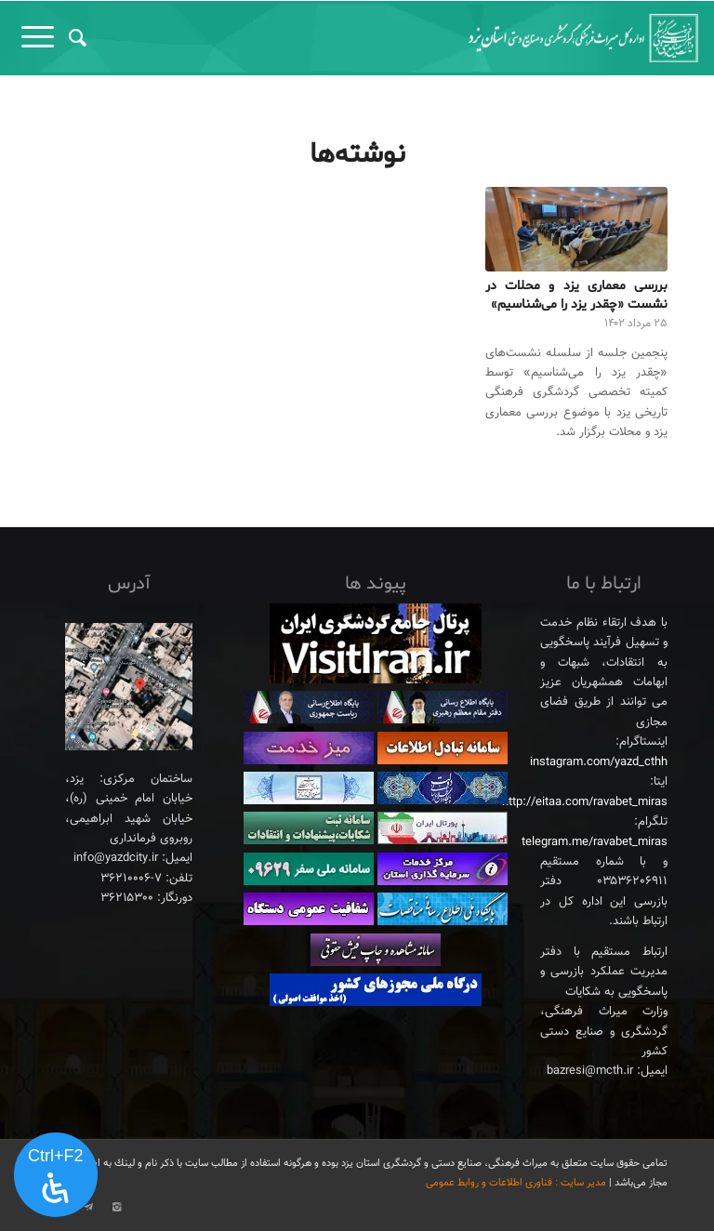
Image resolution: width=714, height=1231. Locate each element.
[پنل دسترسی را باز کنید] (56, 1175)
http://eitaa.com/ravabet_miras (585, 802)
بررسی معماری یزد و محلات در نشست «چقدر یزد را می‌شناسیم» (576, 295)
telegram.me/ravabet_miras (595, 842)
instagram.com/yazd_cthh (599, 762)
